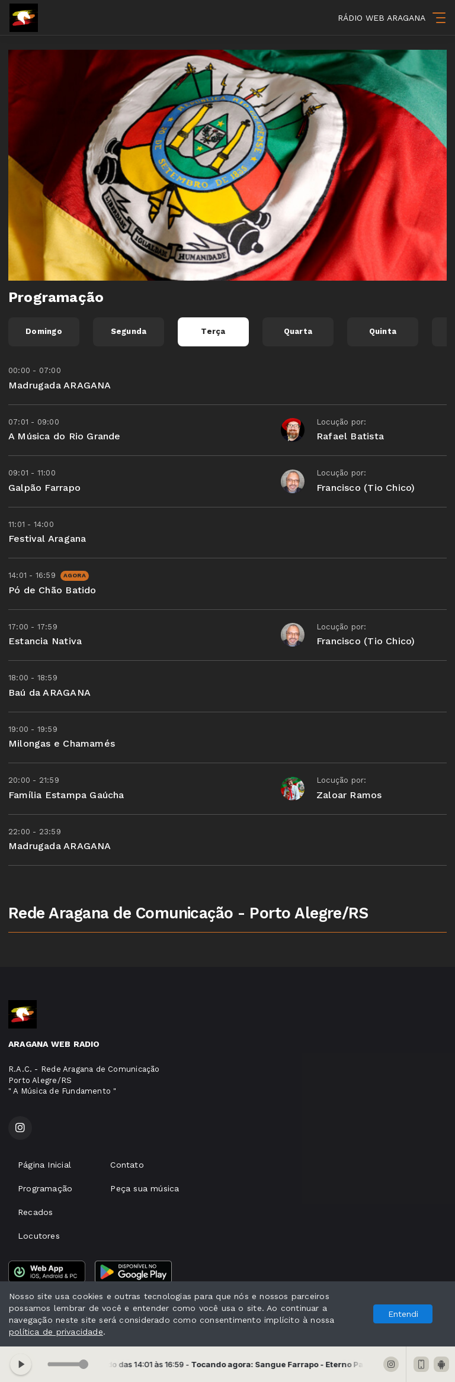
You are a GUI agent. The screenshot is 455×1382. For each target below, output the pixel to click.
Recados (35, 1212)
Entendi (403, 1314)
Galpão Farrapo (44, 487)
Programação (45, 1188)
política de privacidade (56, 1331)
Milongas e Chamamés (61, 743)
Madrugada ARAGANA (59, 385)
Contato (126, 1164)
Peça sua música (144, 1188)
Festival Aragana (47, 538)
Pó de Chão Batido (52, 590)
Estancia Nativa (45, 641)
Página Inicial (44, 1164)
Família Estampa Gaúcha (66, 795)
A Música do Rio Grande (64, 436)
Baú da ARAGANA (49, 692)
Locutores (39, 1235)
